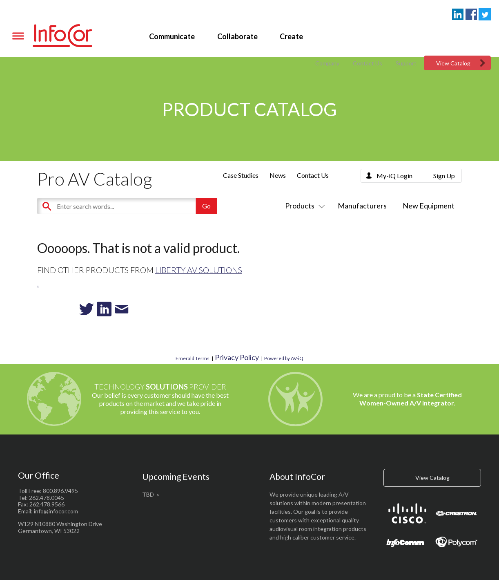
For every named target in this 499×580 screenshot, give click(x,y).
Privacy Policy (237, 357)
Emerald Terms (192, 358)
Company (327, 63)
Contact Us (367, 63)
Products (303, 205)
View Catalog (453, 63)
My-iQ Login (394, 175)
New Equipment (428, 205)
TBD (148, 494)
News (278, 175)
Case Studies (240, 175)
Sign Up (444, 175)
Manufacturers (362, 205)
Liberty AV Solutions (198, 270)
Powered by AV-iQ (283, 358)
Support (406, 63)
